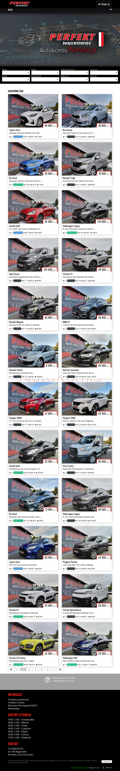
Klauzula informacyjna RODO (22, 705)
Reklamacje (13, 708)
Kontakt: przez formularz (20, 754)
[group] (60, 39)
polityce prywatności (22, 762)
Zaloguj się (104, 4)
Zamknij (107, 762)
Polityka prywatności (18, 699)
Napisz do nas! (85, 768)
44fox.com (106, 767)
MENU (10, 9)
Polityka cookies (16, 702)
